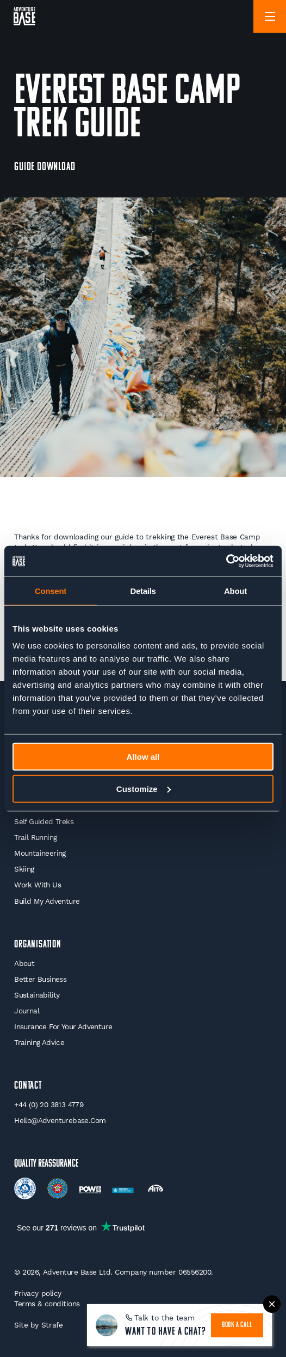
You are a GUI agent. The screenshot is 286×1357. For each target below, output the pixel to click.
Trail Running (35, 837)
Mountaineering (40, 853)
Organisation (37, 944)
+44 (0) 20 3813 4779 (48, 1104)
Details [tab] (143, 590)
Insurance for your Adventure (63, 1026)
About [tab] (235, 590)
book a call (237, 1325)
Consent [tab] (50, 590)
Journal (26, 1010)
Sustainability (37, 994)
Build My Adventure (46, 901)
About (24, 963)
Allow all (143, 756)
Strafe (52, 1324)
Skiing (24, 868)
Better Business (40, 979)
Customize (143, 788)
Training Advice (39, 1042)
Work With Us (37, 884)
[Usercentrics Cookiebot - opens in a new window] (225, 561)
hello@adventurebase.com (59, 1120)
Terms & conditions (47, 1303)
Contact (28, 1085)
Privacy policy (37, 1293)
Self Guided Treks (43, 821)
